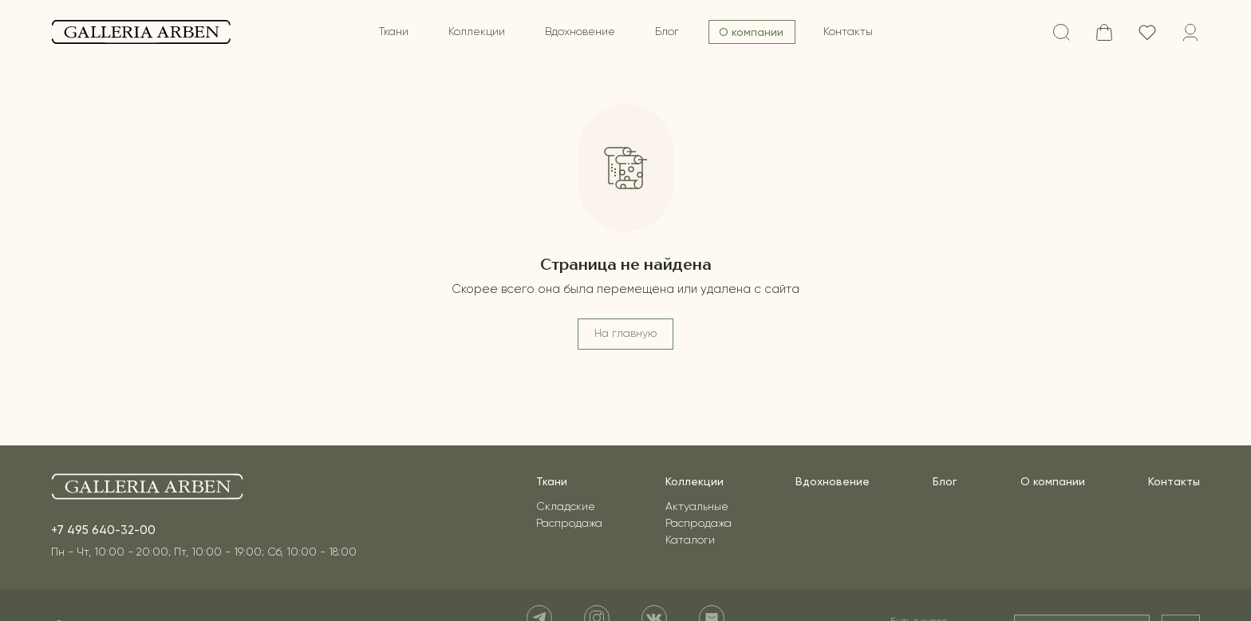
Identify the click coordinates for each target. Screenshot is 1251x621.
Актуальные (696, 506)
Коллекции (476, 32)
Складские (565, 506)
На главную (625, 333)
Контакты (848, 32)
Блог (667, 32)
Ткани (393, 32)
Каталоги (690, 540)
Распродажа (569, 523)
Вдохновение (580, 32)
